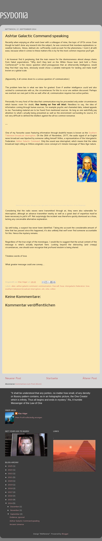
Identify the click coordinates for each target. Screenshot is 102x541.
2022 (10, 473)
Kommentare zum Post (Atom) (28, 384)
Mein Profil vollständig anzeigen (28, 417)
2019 (10, 484)
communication (44, 286)
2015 (10, 499)
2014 (10, 503)
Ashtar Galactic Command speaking (24, 520)
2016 (10, 495)
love (87, 286)
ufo (43, 289)
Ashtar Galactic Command (28, 141)
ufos (47, 289)
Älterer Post (90, 378)
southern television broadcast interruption (23, 289)
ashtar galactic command (26, 286)
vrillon (52, 289)
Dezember (14, 506)
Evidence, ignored (17, 517)
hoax (62, 286)
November (14, 510)
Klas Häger (22, 413)
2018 (10, 488)
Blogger (65, 533)
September (15, 514)
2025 (10, 466)
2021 (10, 477)
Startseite (52, 378)
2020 (10, 481)
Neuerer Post (13, 378)
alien (13, 286)
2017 (10, 492)
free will (55, 286)
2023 (10, 469)
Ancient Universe (17, 524)
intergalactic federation (75, 286)
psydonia (14, 15)
